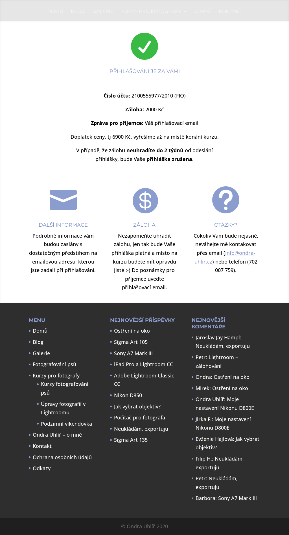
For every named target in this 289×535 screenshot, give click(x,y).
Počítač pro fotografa (139, 417)
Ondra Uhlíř (210, 399)
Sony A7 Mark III (133, 353)
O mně (202, 11)
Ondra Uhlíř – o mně (57, 434)
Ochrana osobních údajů (62, 457)
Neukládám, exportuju (141, 428)
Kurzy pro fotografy (151, 11)
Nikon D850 (128, 395)
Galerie (103, 11)
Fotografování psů (54, 364)
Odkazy (42, 468)
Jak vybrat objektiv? (137, 406)
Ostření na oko (132, 330)
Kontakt (230, 11)
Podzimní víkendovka (66, 423)
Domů (55, 11)
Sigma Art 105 (131, 342)
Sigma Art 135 (131, 439)
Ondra (203, 376)
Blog (78, 11)
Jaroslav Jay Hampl (218, 337)
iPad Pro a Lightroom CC (143, 364)
